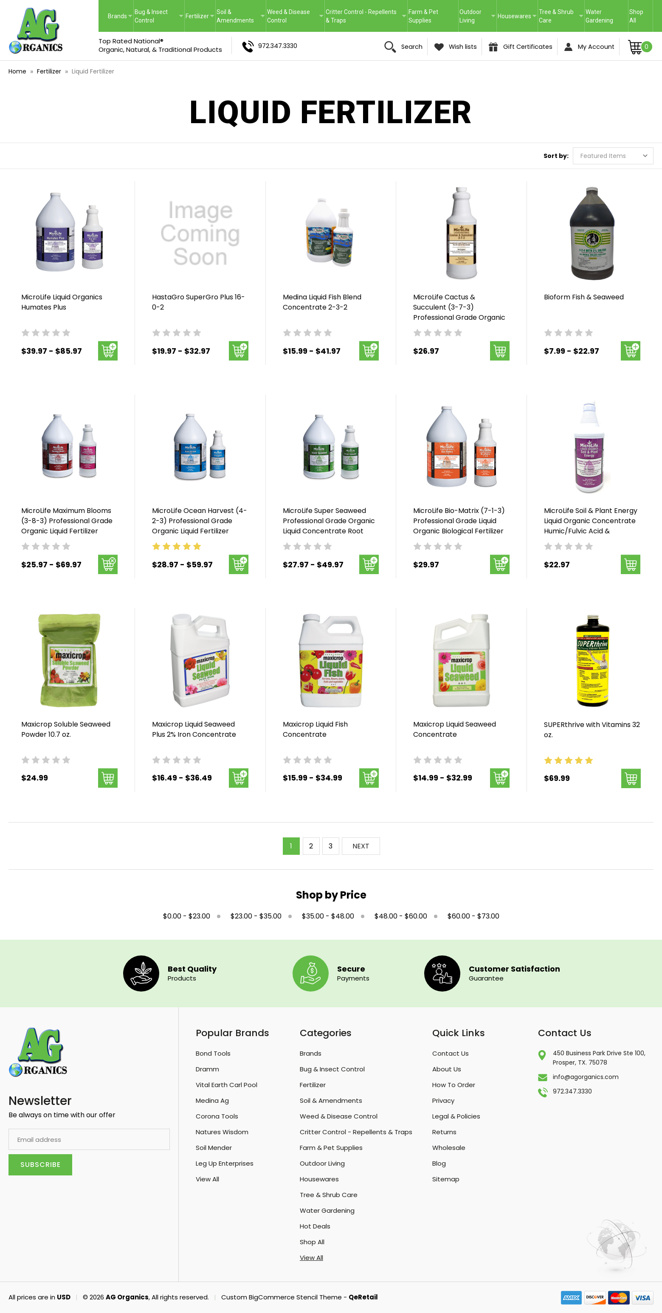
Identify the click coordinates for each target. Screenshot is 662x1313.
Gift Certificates (520, 47)
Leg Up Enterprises (225, 1163)
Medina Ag (212, 1100)
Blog (439, 1163)
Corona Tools (217, 1116)
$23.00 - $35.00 (256, 916)
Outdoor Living (477, 16)
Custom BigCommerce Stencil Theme (281, 1297)
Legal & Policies (456, 1116)
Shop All (636, 16)
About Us (446, 1069)
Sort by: (556, 156)
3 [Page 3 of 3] (330, 846)
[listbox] (613, 155)
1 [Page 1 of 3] (291, 846)
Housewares (517, 16)
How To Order (453, 1084)
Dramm (207, 1069)
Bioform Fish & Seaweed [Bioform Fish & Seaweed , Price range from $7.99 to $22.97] (584, 297)
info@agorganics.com (586, 1077)
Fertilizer (200, 16)
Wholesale (448, 1147)
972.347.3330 (269, 46)
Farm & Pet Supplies (423, 16)
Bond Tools (213, 1053)
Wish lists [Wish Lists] (455, 46)
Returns (444, 1131)
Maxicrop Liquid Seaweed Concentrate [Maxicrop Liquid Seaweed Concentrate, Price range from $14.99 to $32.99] (454, 729)
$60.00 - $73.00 (473, 916)
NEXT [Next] (360, 846)
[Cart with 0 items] (640, 46)
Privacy (443, 1100)
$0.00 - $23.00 (186, 916)
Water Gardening (599, 16)
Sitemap (445, 1179)
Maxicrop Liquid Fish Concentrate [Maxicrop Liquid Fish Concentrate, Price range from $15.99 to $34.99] (315, 729)
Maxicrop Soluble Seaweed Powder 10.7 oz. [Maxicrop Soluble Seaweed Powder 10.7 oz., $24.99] (65, 729)
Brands (120, 16)
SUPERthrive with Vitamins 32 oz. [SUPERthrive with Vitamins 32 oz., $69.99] (592, 730)
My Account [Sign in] (589, 46)
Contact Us (450, 1053)
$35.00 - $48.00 (328, 916)
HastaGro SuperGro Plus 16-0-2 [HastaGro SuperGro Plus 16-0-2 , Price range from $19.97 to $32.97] (198, 302)
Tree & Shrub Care (561, 16)
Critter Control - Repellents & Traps (366, 16)
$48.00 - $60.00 (401, 916)
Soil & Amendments (241, 16)
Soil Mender (214, 1147)
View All (207, 1179)
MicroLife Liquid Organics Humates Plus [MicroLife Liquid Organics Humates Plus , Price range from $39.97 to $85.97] (61, 302)
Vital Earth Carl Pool (226, 1084)
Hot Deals (315, 1226)
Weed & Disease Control (295, 16)
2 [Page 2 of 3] (311, 846)
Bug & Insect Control (159, 16)
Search (403, 47)
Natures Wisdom (222, 1131)
